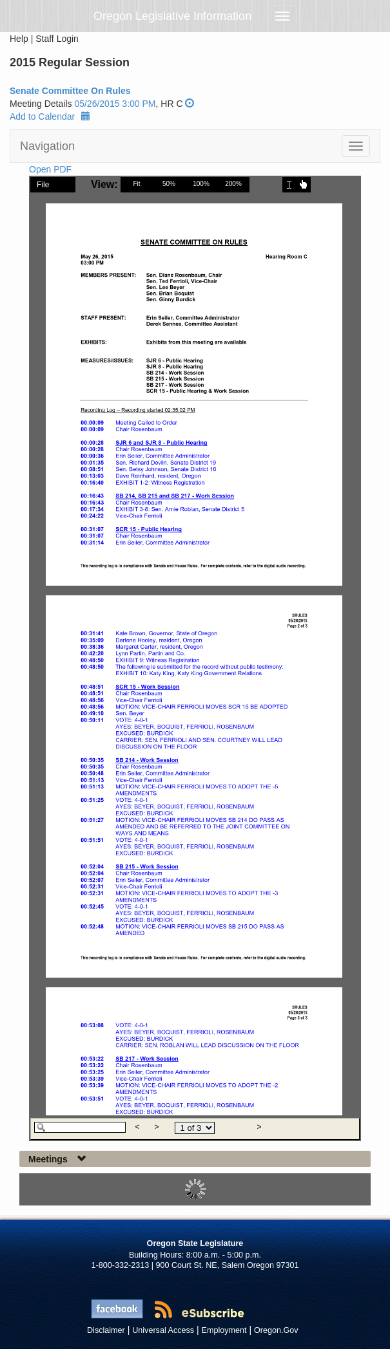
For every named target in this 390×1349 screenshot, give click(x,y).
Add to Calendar (50, 116)
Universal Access (163, 1330)
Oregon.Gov (276, 1330)
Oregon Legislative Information (172, 16)
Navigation (47, 146)
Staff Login (57, 38)
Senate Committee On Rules (70, 91)
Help (19, 38)
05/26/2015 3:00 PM (114, 103)
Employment (224, 1330)
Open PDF (50, 169)
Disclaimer (106, 1330)
